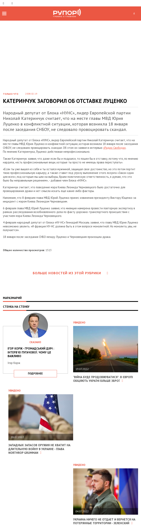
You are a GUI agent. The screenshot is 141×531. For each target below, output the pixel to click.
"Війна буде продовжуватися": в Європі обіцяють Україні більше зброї (103, 379)
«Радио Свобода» (114, 148)
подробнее (35, 373)
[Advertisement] (70, 59)
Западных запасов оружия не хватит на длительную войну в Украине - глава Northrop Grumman (39, 449)
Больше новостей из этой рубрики (70, 273)
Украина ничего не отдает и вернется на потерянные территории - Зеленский (104, 521)
